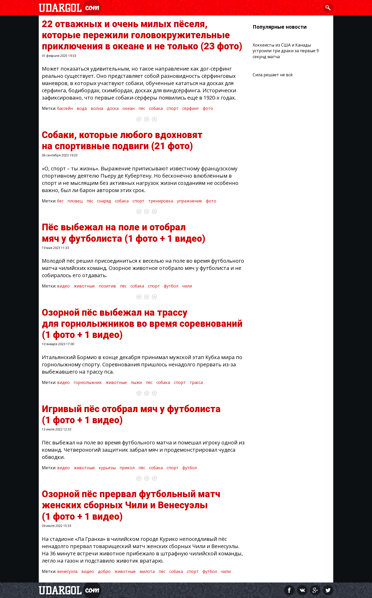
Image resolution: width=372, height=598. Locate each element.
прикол (127, 468)
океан (128, 108)
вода (82, 108)
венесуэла (67, 571)
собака (156, 108)
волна (97, 108)
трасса (196, 382)
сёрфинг (190, 108)
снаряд (104, 201)
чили (187, 286)
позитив (107, 286)
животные (84, 286)
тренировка (160, 201)
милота (147, 571)
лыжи (136, 382)
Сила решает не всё (273, 75)
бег (60, 201)
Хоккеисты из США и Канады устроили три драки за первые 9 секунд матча (286, 50)
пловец (75, 201)
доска (113, 108)
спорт (173, 108)
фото (208, 108)
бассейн (65, 108)
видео (63, 286)
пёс (141, 108)
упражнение (189, 201)
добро (104, 571)
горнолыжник (88, 382)
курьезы (107, 468)
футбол (171, 286)
